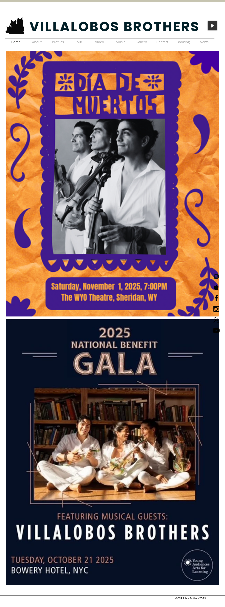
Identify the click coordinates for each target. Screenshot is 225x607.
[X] (216, 320)
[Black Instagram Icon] (216, 309)
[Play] (212, 25)
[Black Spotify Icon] (216, 276)
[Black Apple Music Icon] (216, 287)
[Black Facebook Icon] (216, 298)
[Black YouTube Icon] (216, 330)
